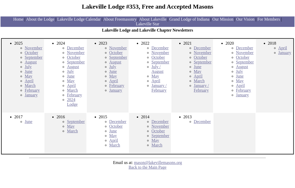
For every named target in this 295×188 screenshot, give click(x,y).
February (32, 90)
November (33, 48)
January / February (158, 87)
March (30, 85)
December (75, 48)
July (28, 66)
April (29, 81)
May (28, 76)
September (33, 57)
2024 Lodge (72, 102)
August (31, 62)
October (31, 52)
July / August (157, 69)
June (28, 71)
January (31, 95)
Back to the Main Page (147, 167)
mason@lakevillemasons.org (158, 162)
